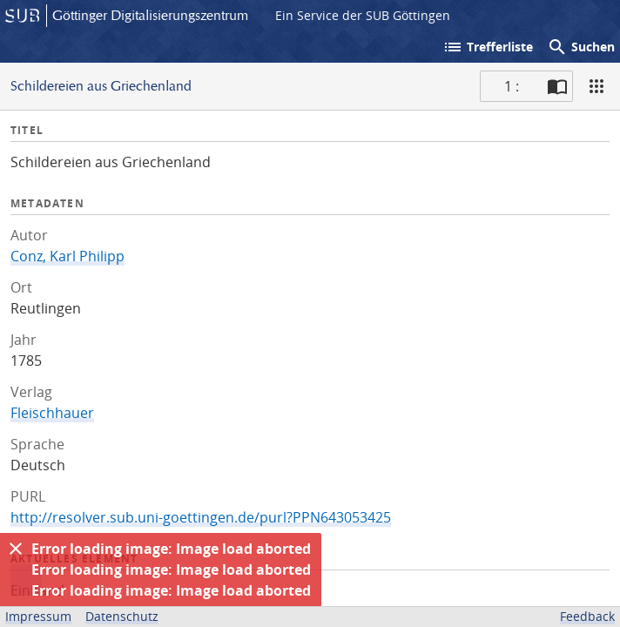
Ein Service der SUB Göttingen (362, 15)
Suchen (581, 47)
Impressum (38, 616)
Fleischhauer (52, 412)
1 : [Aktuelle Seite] (511, 86)
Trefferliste (487, 47)
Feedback (587, 616)
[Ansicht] (596, 86)
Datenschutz (121, 616)
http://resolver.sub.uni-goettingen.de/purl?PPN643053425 (200, 517)
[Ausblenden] (15, 548)
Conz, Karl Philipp (67, 256)
